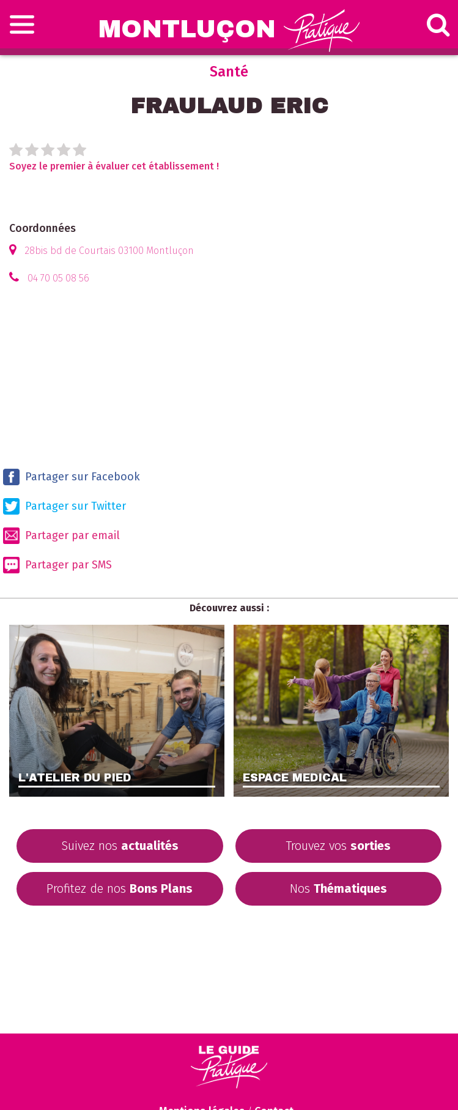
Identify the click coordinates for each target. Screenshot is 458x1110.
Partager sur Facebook (71, 477)
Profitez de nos (119, 888)
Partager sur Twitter (64, 506)
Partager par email (61, 535)
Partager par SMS (57, 565)
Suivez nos (120, 845)
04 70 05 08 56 (58, 278)
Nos (338, 888)
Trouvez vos (338, 845)
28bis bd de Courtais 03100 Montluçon (109, 250)
